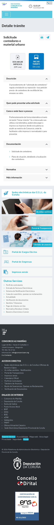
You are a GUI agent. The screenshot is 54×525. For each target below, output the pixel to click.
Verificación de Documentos (15, 389)
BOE (6, 414)
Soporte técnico (8, 437)
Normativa (11, 169)
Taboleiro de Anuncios (13, 383)
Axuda (25, 439)
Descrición (11, 78)
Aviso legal (43, 437)
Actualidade (11, 297)
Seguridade (17, 439)
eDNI (6, 417)
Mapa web (34, 437)
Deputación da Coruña (13, 401)
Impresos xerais (10, 375)
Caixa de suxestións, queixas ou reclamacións (24, 294)
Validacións (8, 420)
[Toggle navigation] (6, 14)
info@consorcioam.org (20, 352)
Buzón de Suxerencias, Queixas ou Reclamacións (23, 386)
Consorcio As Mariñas (13, 398)
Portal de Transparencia (13, 373)
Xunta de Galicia (10, 404)
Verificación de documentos (17, 300)
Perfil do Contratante (13, 381)
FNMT (6, 422)
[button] (49, 2)
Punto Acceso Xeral (12, 407)
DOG (6, 412)
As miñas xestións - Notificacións (17, 370)
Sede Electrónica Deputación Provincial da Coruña (24, 428)
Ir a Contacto (7, 355)
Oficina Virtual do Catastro (14, 425)
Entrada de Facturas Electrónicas (19, 288)
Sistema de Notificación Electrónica (20, 291)
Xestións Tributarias (14, 303)
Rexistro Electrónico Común (17, 312)
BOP (6, 409)
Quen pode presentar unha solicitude (23, 103)
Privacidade (7, 439)
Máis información (14, 177)
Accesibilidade (23, 437)
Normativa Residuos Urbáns (17, 309)
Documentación (13, 144)
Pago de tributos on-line (15, 306)
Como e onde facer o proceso (19, 111)
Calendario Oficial (11, 378)
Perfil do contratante (14, 285)
